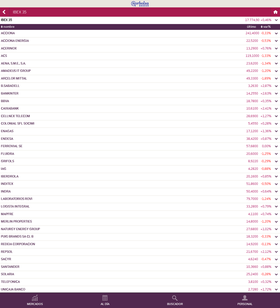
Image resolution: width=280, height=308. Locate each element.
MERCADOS (35, 304)
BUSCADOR (175, 304)
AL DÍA (105, 304)
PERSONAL (245, 304)
